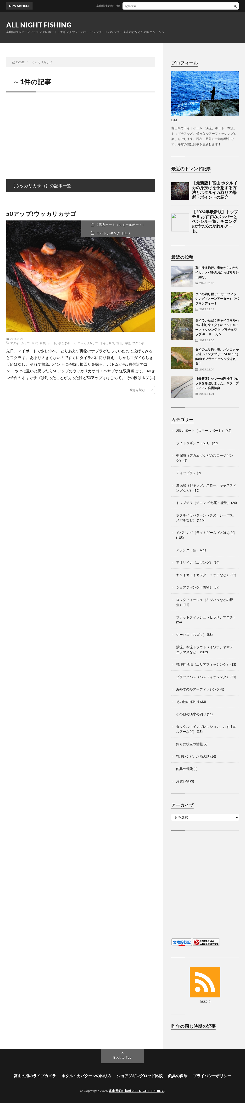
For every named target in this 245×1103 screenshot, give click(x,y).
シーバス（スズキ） (191, 634)
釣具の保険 (184, 769)
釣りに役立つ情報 (189, 744)
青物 (127, 343)
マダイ (14, 343)
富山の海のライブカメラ (35, 1075)
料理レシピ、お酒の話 (193, 756)
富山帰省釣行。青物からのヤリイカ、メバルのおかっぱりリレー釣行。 (147, 6)
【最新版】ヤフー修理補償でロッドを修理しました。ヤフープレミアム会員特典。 (217, 383)
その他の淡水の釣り (191, 714)
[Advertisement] (80, 130)
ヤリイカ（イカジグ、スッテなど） (203, 575)
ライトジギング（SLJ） (114, 233)
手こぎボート (67, 343)
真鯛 (42, 343)
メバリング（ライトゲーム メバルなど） (206, 532)
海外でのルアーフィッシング (198, 689)
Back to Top (122, 1057)
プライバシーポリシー (212, 1075)
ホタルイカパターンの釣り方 (86, 1075)
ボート (52, 343)
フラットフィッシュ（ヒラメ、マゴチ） (206, 617)
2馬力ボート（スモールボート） (121, 225)
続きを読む (137, 390)
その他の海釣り (188, 702)
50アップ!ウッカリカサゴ (41, 213)
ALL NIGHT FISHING (39, 24)
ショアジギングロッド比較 (140, 1075)
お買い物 (182, 781)
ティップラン (186, 473)
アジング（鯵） (188, 550)
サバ (35, 343)
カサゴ (25, 343)
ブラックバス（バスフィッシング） (203, 677)
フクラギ (138, 343)
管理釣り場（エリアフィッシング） (203, 664)
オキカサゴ (107, 343)
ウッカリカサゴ (88, 343)
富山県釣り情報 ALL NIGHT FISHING (136, 1091)
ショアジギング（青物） (194, 587)
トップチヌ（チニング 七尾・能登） (203, 503)
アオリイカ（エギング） (194, 562)
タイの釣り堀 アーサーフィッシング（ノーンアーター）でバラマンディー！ (217, 298)
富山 (119, 343)
